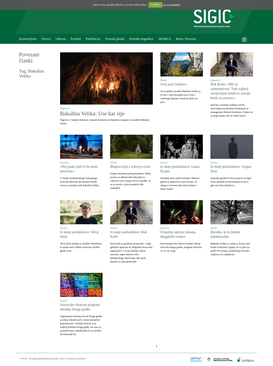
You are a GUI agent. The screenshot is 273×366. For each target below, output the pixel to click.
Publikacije (93, 39)
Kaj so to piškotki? (171, 4)
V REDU (155, 4)
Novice (46, 39)
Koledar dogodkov (141, 39)
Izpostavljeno (28, 39)
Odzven (61, 39)
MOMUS (164, 39)
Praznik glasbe (115, 39)
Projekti (76, 39)
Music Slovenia (186, 39)
